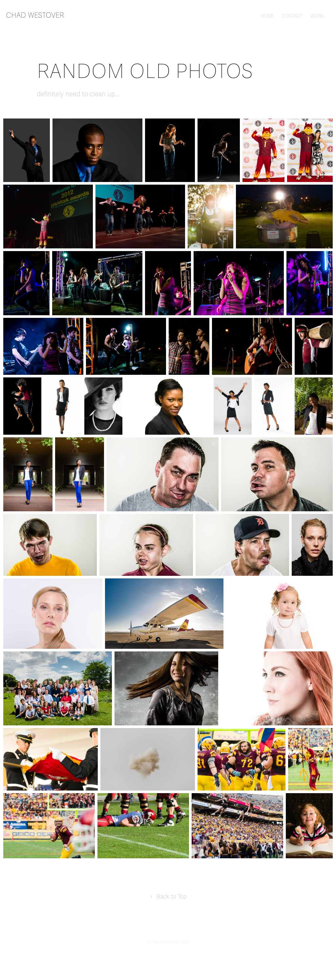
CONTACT (292, 16)
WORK (317, 16)
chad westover (35, 15)
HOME (267, 16)
